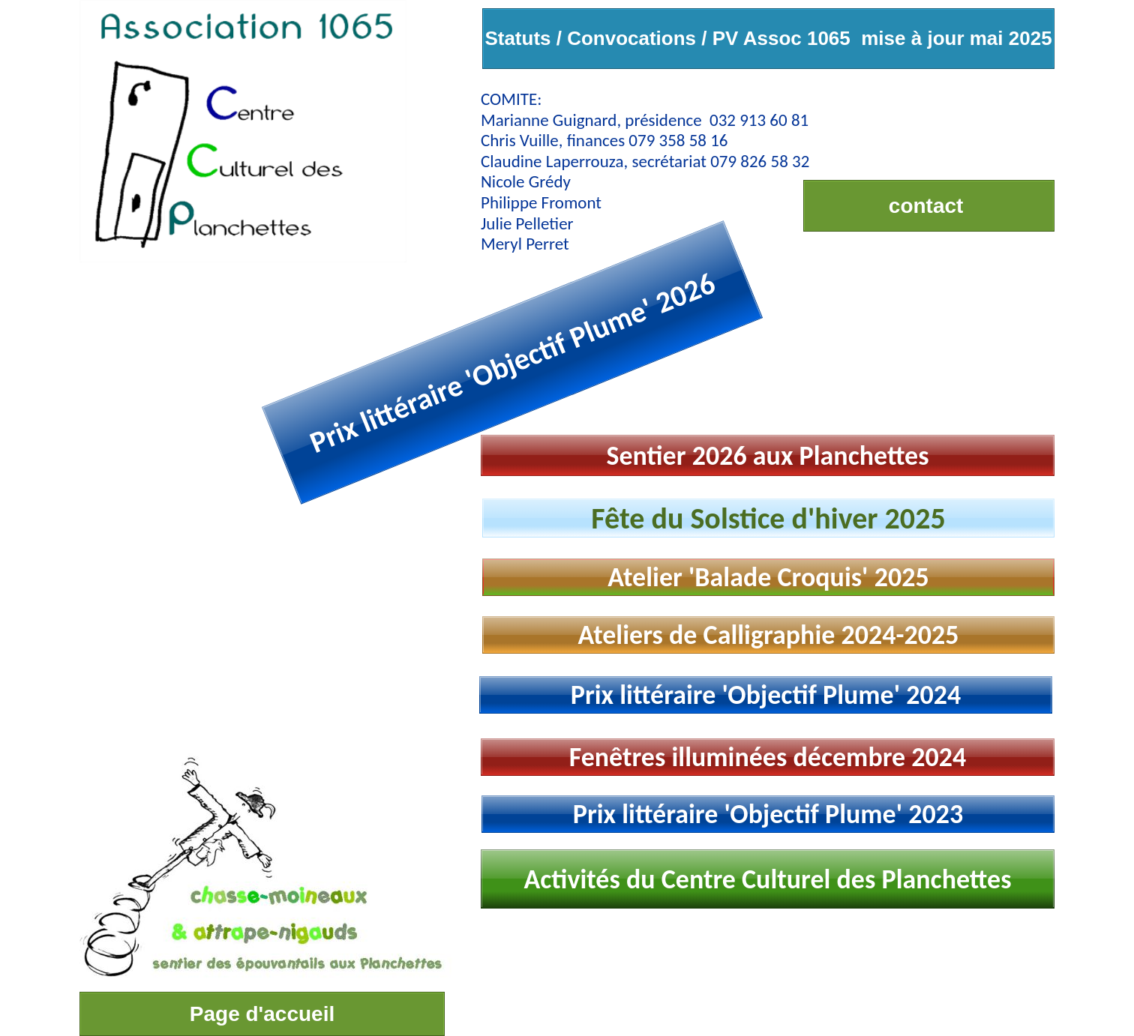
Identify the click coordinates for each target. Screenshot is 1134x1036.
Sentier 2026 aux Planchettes (767, 455)
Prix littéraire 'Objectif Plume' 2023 (768, 814)
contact (929, 205)
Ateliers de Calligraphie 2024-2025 (768, 634)
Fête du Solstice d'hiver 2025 (768, 518)
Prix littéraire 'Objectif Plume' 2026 (512, 362)
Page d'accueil (262, 1014)
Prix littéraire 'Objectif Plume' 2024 (766, 694)
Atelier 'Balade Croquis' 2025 (768, 577)
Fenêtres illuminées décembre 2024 (768, 757)
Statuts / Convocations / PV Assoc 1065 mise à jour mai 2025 (768, 38)
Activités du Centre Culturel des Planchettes (767, 879)
